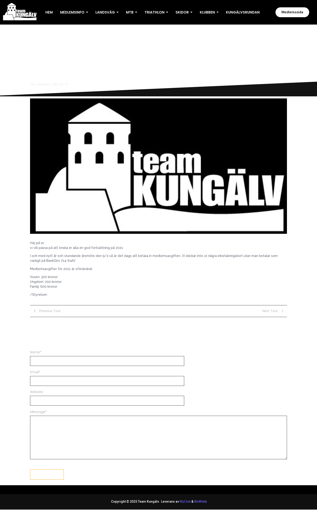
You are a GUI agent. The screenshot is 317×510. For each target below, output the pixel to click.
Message (38, 411)
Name (36, 352)
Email (35, 372)
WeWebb (200, 501)
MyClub (185, 501)
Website (36, 391)
